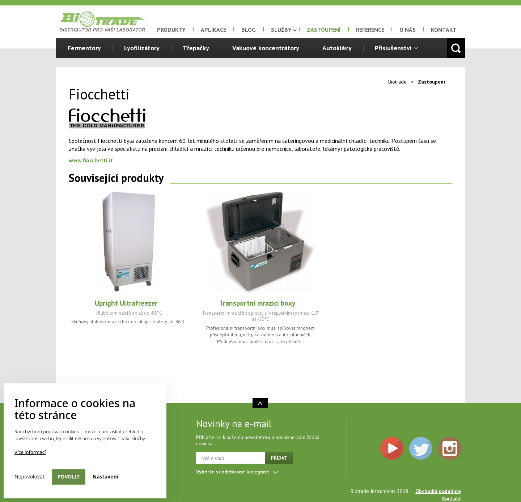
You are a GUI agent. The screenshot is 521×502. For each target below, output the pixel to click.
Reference (370, 29)
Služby (281, 29)
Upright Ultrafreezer (126, 303)
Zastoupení (324, 29)
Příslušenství (393, 48)
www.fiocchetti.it (91, 160)
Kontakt (444, 29)
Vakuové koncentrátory (265, 48)
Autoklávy (337, 48)
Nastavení (105, 476)
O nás (407, 29)
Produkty (171, 29)
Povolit (69, 476)
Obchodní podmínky (438, 491)
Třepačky (196, 48)
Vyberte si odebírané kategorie (232, 471)
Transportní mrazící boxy (257, 303)
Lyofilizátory (142, 48)
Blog (248, 29)
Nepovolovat (29, 476)
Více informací (30, 452)
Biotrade (397, 81)
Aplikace (213, 29)
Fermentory (84, 48)
